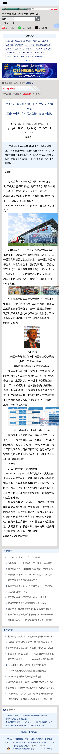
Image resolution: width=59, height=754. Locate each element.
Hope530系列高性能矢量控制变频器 (25, 676)
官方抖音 (41, 27)
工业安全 (9, 41)
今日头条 (8, 27)
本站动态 (37, 93)
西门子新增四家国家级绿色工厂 (22, 580)
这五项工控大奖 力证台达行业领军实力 (26, 557)
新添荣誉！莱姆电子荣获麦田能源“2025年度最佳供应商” (32, 614)
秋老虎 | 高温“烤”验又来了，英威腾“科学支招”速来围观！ (32, 642)
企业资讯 (27, 93)
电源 (9, 56)
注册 (13, 23)
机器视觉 (9, 45)
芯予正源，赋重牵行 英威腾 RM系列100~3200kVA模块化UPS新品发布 (32, 636)
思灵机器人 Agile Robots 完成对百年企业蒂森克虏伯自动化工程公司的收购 (32, 569)
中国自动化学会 (12, 715)
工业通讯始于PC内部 (18, 591)
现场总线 (47, 49)
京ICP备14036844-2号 (36, 746)
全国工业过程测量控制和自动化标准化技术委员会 (26, 725)
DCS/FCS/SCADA (13, 53)
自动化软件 (19, 45)
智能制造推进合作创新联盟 (16, 719)
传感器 (28, 49)
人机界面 (44, 41)
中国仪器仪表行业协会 (43, 722)
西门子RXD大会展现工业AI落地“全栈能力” (27, 597)
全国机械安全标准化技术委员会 (18, 722)
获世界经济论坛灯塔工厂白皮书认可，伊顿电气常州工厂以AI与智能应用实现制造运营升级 (32, 586)
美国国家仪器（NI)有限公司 (33, 124)
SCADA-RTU (19, 56)
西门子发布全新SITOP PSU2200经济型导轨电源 (30, 659)
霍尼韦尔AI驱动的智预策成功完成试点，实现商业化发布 (32, 620)
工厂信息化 (29, 45)
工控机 (43, 53)
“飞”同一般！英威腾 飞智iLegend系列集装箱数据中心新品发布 (32, 693)
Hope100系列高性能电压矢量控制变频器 (27, 665)
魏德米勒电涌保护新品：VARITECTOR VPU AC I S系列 (32, 682)
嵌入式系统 (19, 49)
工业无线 (18, 41)
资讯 (21, 83)
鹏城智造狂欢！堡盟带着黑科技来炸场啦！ (28, 603)
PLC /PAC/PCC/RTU (30, 53)
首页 (16, 83)
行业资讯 (17, 93)
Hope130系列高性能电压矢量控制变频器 (27, 671)
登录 (6, 23)
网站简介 (24, 732)
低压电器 (38, 56)
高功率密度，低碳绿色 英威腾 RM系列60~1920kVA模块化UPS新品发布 (32, 648)
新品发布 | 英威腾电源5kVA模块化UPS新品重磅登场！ (32, 688)
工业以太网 (37, 49)
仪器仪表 (9, 49)
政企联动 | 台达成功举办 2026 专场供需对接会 (29, 609)
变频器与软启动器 (43, 45)
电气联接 (29, 56)
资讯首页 (7, 93)
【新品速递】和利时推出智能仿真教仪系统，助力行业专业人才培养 (32, 699)
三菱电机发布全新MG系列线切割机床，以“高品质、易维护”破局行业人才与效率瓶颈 (32, 574)
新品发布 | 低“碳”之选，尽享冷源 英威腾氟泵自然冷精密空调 (32, 653)
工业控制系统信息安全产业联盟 (34, 715)
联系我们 (34, 732)
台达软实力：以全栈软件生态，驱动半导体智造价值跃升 (32, 563)
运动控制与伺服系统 (31, 41)
